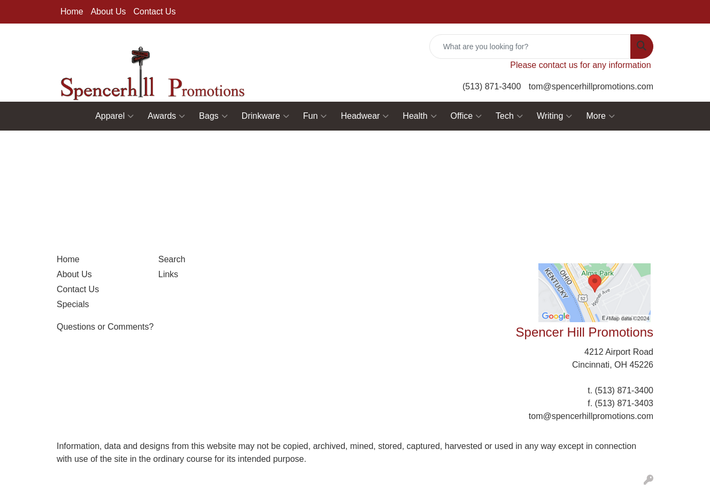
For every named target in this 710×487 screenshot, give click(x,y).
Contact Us (155, 11)
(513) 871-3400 (491, 86)
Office (466, 116)
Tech (509, 116)
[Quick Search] (530, 46)
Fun (315, 116)
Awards (166, 116)
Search (172, 259)
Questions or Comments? (105, 326)
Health (419, 116)
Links (168, 274)
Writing (555, 116)
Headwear (365, 116)
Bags (213, 116)
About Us (108, 11)
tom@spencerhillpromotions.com (591, 86)
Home (71, 11)
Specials (73, 304)
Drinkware (265, 116)
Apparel (114, 116)
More (600, 116)
